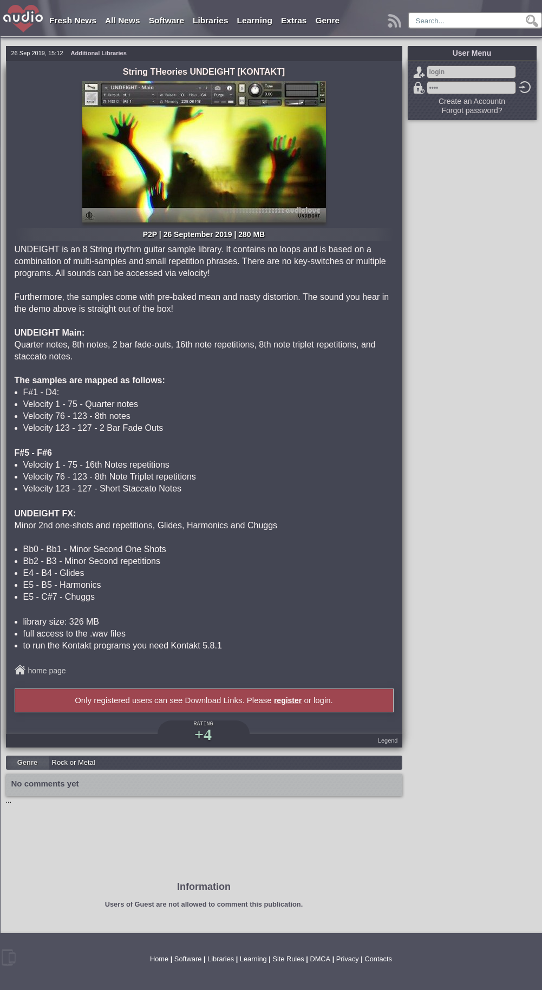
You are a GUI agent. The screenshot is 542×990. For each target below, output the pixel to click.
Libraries (210, 20)
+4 (203, 734)
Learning (254, 20)
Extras (293, 20)
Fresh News (72, 20)
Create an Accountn (472, 101)
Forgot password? (419, 88)
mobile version (9, 957)
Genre (327, 20)
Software (166, 20)
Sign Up (419, 72)
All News (122, 20)
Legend (388, 740)
